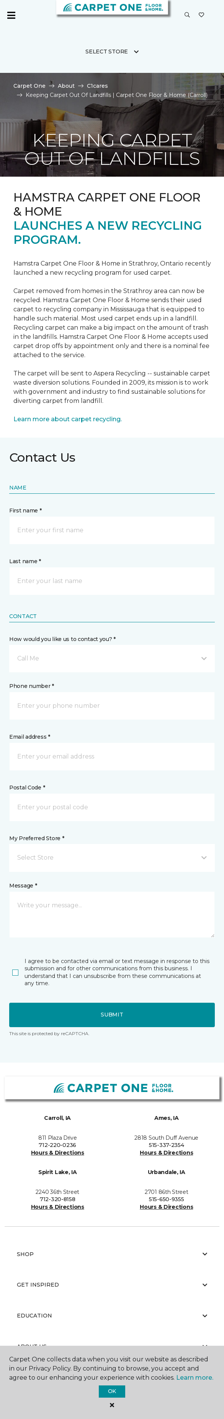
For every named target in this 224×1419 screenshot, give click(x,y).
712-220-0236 (57, 1145)
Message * (23, 885)
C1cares (97, 85)
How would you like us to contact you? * (62, 639)
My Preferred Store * (36, 838)
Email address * (29, 736)
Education (112, 1315)
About (66, 85)
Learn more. (194, 1377)
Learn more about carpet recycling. (67, 419)
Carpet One (29, 85)
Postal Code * (27, 787)
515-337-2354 (166, 1145)
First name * (25, 510)
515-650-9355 (166, 1199)
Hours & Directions (57, 1152)
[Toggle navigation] (11, 15)
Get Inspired (112, 1284)
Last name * (25, 561)
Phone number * (31, 686)
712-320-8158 (57, 1199)
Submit (112, 1014)
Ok (112, 1391)
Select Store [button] (106, 51)
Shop (112, 1254)
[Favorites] (201, 15)
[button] (187, 15)
